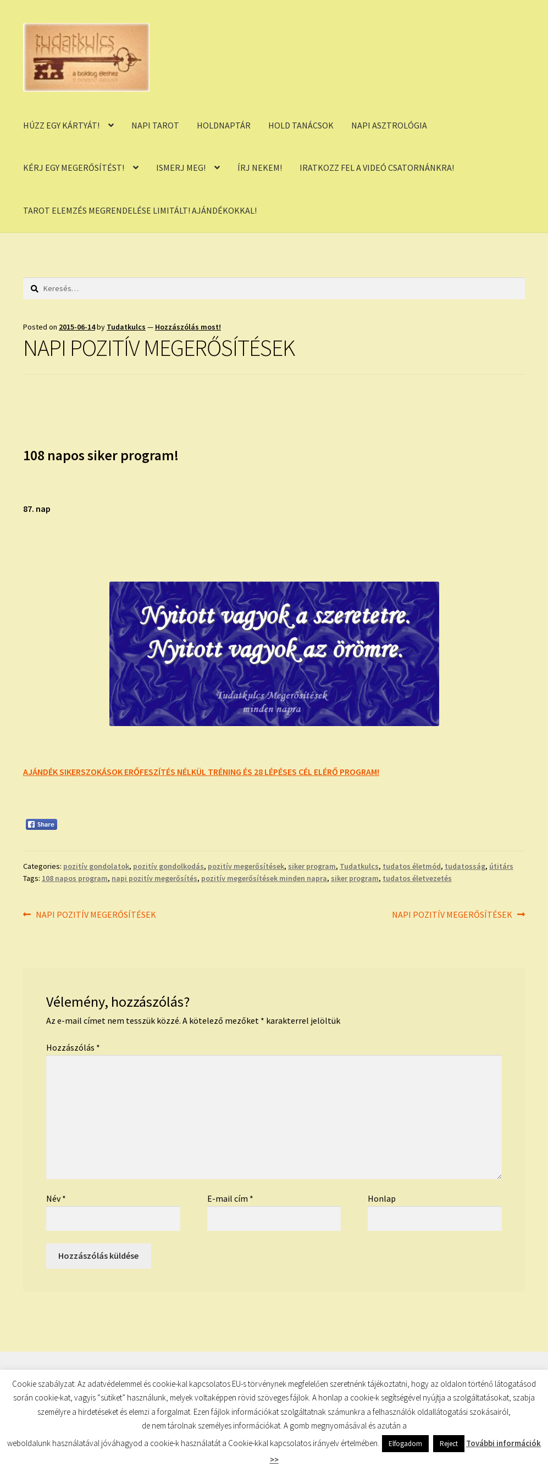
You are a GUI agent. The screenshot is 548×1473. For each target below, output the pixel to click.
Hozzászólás (73, 1047)
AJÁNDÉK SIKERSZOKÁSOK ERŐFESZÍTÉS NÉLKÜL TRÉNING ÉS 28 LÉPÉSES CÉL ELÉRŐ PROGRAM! (201, 771)
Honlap (382, 1198)
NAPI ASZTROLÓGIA (389, 125)
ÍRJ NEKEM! (259, 167)
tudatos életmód (412, 866)
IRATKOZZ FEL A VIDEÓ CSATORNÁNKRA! (377, 167)
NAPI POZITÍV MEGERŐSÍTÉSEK (95, 915)
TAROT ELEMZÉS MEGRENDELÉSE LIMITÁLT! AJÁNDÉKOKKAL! (140, 210)
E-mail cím (230, 1198)
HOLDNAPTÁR (224, 125)
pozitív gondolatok (96, 866)
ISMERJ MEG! (181, 167)
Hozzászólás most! (188, 327)
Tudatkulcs (126, 327)
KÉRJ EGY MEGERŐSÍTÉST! (73, 167)
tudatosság (465, 866)
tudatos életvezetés (417, 878)
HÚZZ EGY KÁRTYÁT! (61, 125)
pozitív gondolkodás (168, 866)
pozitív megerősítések (246, 866)
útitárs (501, 866)
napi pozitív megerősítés (154, 878)
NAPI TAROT (155, 125)
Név (56, 1198)
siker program (312, 866)
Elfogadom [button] (405, 1443)
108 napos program (75, 878)
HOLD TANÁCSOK (301, 125)
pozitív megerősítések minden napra (264, 878)
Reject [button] (449, 1443)
